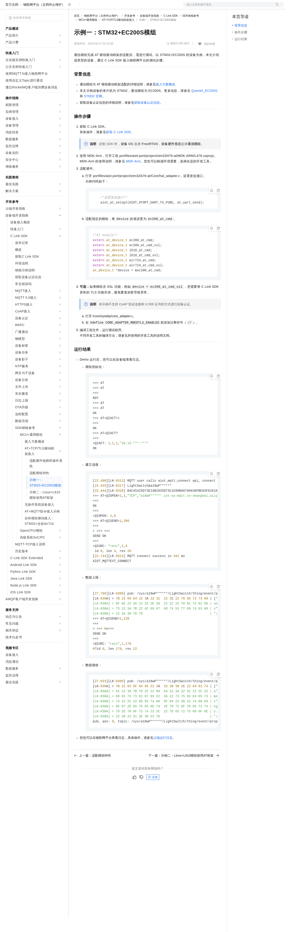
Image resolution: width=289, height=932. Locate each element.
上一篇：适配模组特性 (92, 784)
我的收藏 (209, 58)
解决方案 (73, 7)
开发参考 (129, 30)
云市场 (111, 7)
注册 (259, 7)
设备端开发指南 (149, 30)
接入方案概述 (165, 99)
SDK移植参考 (190, 30)
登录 (275, 7)
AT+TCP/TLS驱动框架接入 (118, 34)
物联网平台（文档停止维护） (44, 19)
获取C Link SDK (118, 146)
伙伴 (124, 7)
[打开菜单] (7, 7)
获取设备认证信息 (147, 117)
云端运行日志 (162, 766)
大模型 (47, 7)
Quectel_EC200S (204, 105)
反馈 (153, 806)
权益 (88, 7)
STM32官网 (93, 111)
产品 (59, 7)
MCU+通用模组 (88, 34)
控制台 (248, 7)
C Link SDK (171, 30)
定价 (98, 7)
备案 (237, 7)
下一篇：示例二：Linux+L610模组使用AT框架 (183, 784)
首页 (77, 30)
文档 (227, 7)
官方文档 (11, 19)
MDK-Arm (133, 176)
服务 (135, 7)
